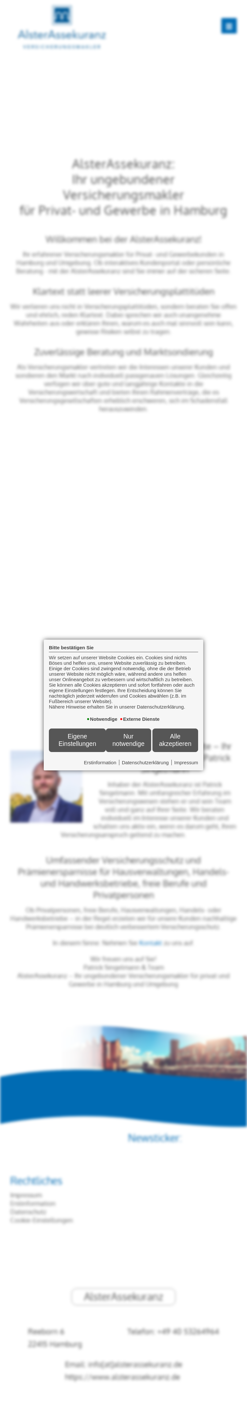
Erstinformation (100, 762)
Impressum (186, 762)
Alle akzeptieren (175, 740)
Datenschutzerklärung (145, 762)
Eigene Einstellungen (77, 740)
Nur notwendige (128, 740)
